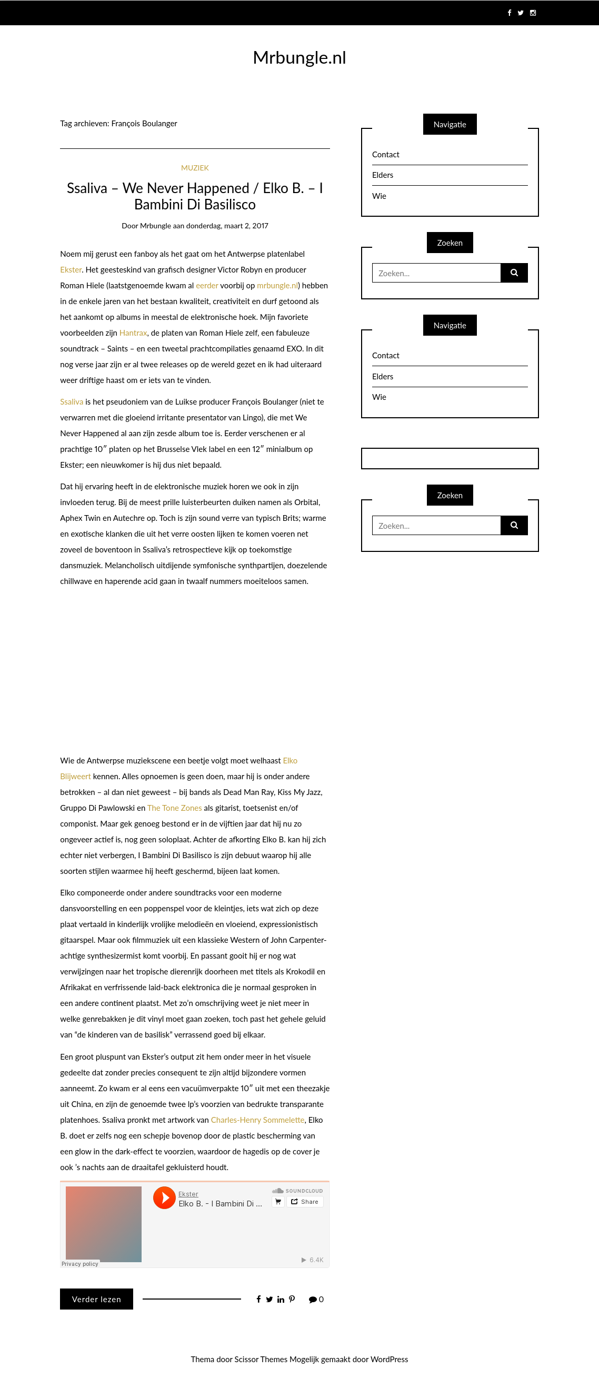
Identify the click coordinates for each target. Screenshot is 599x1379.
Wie (379, 195)
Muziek (195, 167)
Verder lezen (97, 1299)
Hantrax (133, 332)
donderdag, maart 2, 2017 (227, 225)
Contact (386, 154)
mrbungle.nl (277, 285)
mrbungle (155, 225)
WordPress (389, 1359)
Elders (382, 174)
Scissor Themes (261, 1359)
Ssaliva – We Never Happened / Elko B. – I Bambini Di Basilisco (195, 196)
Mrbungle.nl (299, 56)
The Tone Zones (174, 807)
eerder (207, 285)
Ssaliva (71, 401)
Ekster (71, 269)
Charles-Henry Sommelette (258, 1119)
